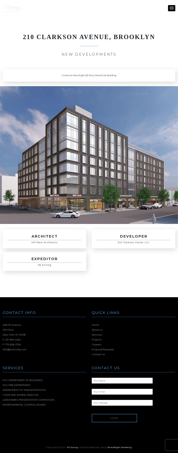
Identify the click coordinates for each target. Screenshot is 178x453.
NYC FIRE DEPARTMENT (16, 385)
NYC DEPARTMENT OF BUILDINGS (23, 380)
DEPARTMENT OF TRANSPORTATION (24, 389)
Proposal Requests (103, 349)
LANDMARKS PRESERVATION (28, 399)
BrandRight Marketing (120, 447)
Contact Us (98, 354)
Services (97, 334)
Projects (97, 339)
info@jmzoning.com (14, 349)
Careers (96, 344)
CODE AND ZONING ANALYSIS (21, 394)
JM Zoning (72, 447)
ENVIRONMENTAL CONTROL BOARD (24, 404)
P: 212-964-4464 (12, 339)
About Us (97, 329)
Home (95, 324)
